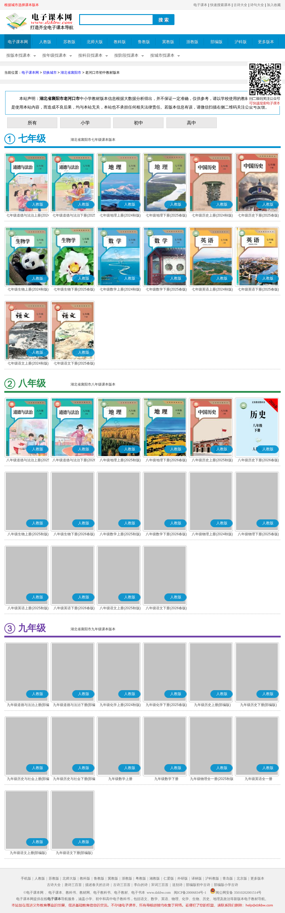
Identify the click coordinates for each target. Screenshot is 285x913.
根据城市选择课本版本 (21, 5)
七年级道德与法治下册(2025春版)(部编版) (74, 216)
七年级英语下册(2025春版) (258, 289)
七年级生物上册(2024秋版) (28, 289)
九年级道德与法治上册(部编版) (28, 705)
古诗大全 (240, 5)
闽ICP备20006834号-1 (190, 893)
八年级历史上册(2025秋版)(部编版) (212, 460)
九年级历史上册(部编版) (212, 705)
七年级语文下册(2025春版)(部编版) (74, 364)
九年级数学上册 (120, 779)
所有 (32, 122)
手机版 (26, 878)
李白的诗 (141, 885)
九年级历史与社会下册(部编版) (74, 779)
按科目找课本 (90, 55)
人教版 (45, 42)
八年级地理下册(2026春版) (166, 460)
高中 (191, 122)
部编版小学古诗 (226, 885)
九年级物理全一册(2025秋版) (212, 779)
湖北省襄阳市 (70, 73)
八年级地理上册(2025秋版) (120, 460)
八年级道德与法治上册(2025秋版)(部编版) (28, 460)
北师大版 (95, 42)
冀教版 (168, 42)
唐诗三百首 (73, 885)
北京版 (242, 878)
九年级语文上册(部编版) (28, 853)
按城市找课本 (162, 55)
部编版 (216, 42)
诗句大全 (257, 5)
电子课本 (200, 5)
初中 (138, 122)
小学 (85, 122)
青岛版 (228, 878)
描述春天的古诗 (97, 885)
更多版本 (266, 42)
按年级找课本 (54, 55)
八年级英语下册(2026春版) (74, 608)
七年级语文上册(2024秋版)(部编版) (28, 364)
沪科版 (241, 42)
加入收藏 (274, 5)
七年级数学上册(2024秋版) (120, 289)
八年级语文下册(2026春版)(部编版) (166, 608)
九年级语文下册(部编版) (74, 853)
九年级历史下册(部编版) (258, 705)
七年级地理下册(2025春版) (166, 215)
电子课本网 (18, 42)
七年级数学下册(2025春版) (166, 289)
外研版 (182, 878)
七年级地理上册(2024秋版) (120, 215)
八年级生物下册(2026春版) (74, 534)
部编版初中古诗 (198, 885)
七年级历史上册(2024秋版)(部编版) (212, 216)
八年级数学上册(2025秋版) (120, 534)
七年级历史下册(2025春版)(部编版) (258, 216)
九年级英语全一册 (258, 779)
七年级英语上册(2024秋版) (212, 289)
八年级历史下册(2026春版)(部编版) (258, 460)
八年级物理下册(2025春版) (258, 534)
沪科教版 (212, 878)
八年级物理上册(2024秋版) (212, 534)
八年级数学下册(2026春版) (166, 534)
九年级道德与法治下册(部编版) (74, 705)
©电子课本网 (33, 893)
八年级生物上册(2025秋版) (28, 534)
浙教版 (192, 42)
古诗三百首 (121, 885)
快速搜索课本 (220, 5)
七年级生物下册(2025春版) (74, 289)
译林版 (196, 878)
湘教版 (154, 878)
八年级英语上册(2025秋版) (28, 608)
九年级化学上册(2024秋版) (120, 705)
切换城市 (50, 73)
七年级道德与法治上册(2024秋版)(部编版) (28, 216)
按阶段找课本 (126, 55)
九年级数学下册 (166, 779)
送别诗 (177, 885)
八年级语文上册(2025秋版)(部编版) (120, 608)
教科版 (120, 42)
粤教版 (141, 878)
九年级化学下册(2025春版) (166, 705)
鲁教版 (144, 42)
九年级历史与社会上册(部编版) (28, 779)
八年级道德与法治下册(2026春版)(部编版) (74, 460)
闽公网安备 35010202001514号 (235, 893)
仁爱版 (169, 878)
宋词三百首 (159, 885)
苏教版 (69, 42)
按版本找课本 (18, 55)
